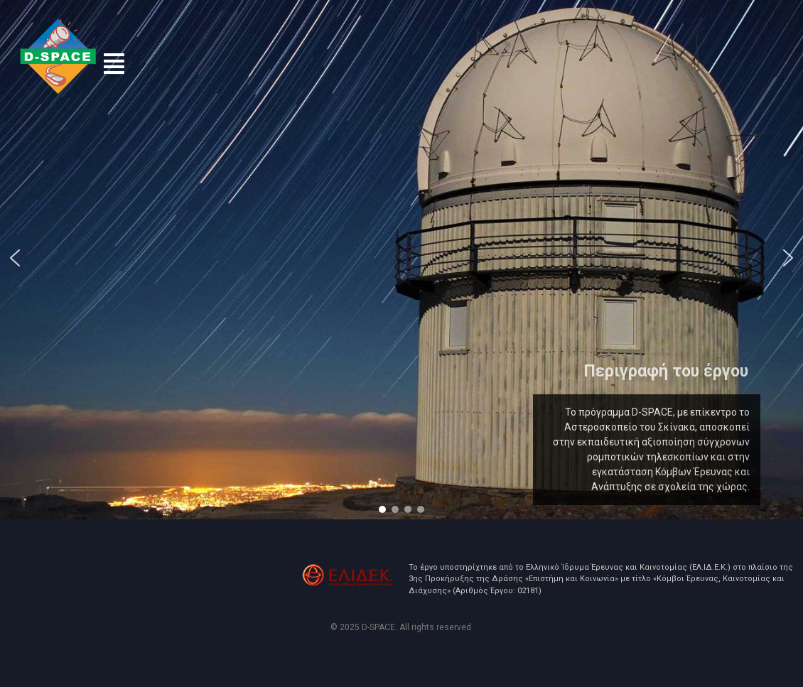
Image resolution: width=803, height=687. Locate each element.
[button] (113, 63)
